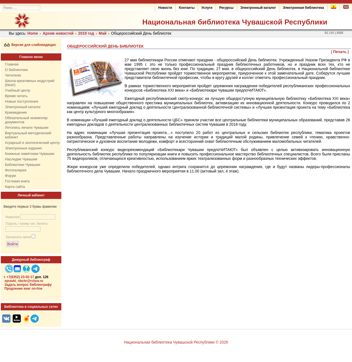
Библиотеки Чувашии (22, 165)
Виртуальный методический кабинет (28, 135)
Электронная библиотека (303, 8)
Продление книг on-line (23, 288)
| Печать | (340, 52)
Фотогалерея (15, 170)
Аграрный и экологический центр (32, 143)
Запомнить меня (18, 237)
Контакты (187, 8)
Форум (10, 176)
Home (32, 33)
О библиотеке (16, 70)
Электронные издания (23, 148)
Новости (165, 8)
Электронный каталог (258, 8)
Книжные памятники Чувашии (29, 154)
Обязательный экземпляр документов (26, 120)
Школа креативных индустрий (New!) (29, 83)
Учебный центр (17, 90)
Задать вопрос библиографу (28, 285)
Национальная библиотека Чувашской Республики (234, 22)
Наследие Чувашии (21, 159)
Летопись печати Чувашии (26, 127)
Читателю (13, 75)
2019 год (86, 33)
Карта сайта (15, 187)
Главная (11, 64)
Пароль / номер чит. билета (27, 224)
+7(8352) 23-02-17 (20, 277)
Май (102, 33)
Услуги (206, 8)
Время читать (16, 96)
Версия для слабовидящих (30, 45)
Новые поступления (21, 101)
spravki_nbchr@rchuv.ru (23, 281)
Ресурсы (226, 8)
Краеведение (16, 112)
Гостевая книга (17, 181)
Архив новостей (58, 33)
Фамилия (13, 217)
